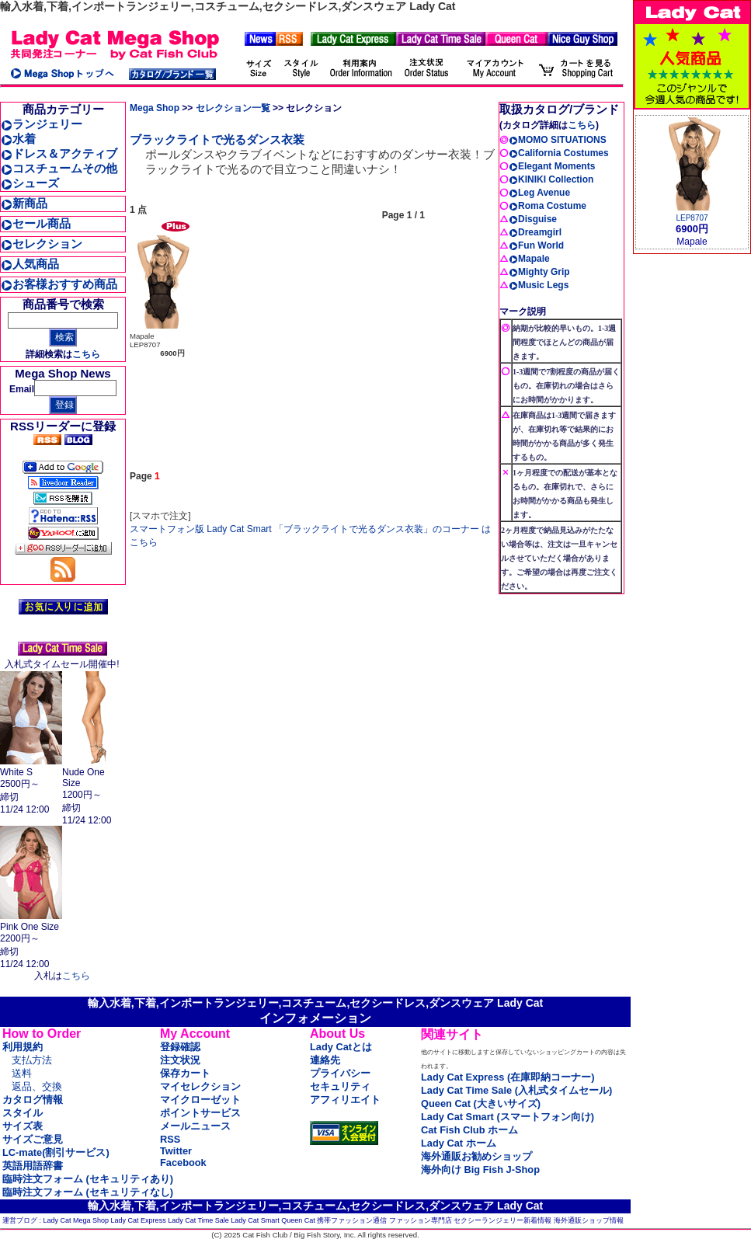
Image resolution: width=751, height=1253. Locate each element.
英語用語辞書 (32, 1165)
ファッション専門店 (420, 1220)
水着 (18, 138)
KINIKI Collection (551, 179)
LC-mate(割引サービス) (56, 1152)
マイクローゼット (200, 1099)
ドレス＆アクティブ (59, 153)
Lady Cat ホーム (458, 1143)
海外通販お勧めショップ (476, 1156)
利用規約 (22, 1047)
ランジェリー (41, 124)
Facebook (183, 1162)
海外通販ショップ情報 (589, 1220)
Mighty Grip (539, 271)
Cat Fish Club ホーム (469, 1130)
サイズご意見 (32, 1139)
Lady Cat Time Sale (198, 1220)
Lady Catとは (341, 1047)
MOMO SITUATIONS (558, 139)
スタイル (22, 1113)
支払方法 (32, 1060)
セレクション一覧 (233, 108)
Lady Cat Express (138, 1220)
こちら (86, 354)
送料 (22, 1073)
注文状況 (180, 1060)
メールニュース (195, 1126)
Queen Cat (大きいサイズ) (481, 1103)
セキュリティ (340, 1086)
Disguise (533, 219)
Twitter (176, 1151)
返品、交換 (37, 1086)
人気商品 (30, 263)
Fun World (536, 245)
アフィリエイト (345, 1099)
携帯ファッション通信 (352, 1220)
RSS (170, 1139)
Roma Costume (547, 205)
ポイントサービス (200, 1113)
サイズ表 (22, 1126)
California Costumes (559, 153)
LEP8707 (692, 218)
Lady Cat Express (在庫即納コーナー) (507, 1077)
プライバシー (340, 1073)
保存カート (185, 1073)
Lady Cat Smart (255, 1220)
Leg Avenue (539, 192)
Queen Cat (298, 1220)
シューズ (30, 183)
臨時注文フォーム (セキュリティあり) (87, 1179)
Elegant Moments (552, 166)
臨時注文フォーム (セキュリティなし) (87, 1192)
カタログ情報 (32, 1099)
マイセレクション (200, 1086)
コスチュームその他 (59, 168)
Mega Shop (154, 108)
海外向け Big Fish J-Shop (480, 1169)
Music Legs (538, 285)
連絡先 (325, 1060)
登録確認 (180, 1047)
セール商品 (36, 223)
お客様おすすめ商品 (59, 284)
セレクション (41, 243)
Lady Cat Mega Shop (76, 1220)
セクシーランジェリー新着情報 (502, 1220)
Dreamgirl (535, 232)
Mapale (529, 258)
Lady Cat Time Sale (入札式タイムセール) (516, 1090)
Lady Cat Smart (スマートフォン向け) (507, 1116)
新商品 (24, 203)
